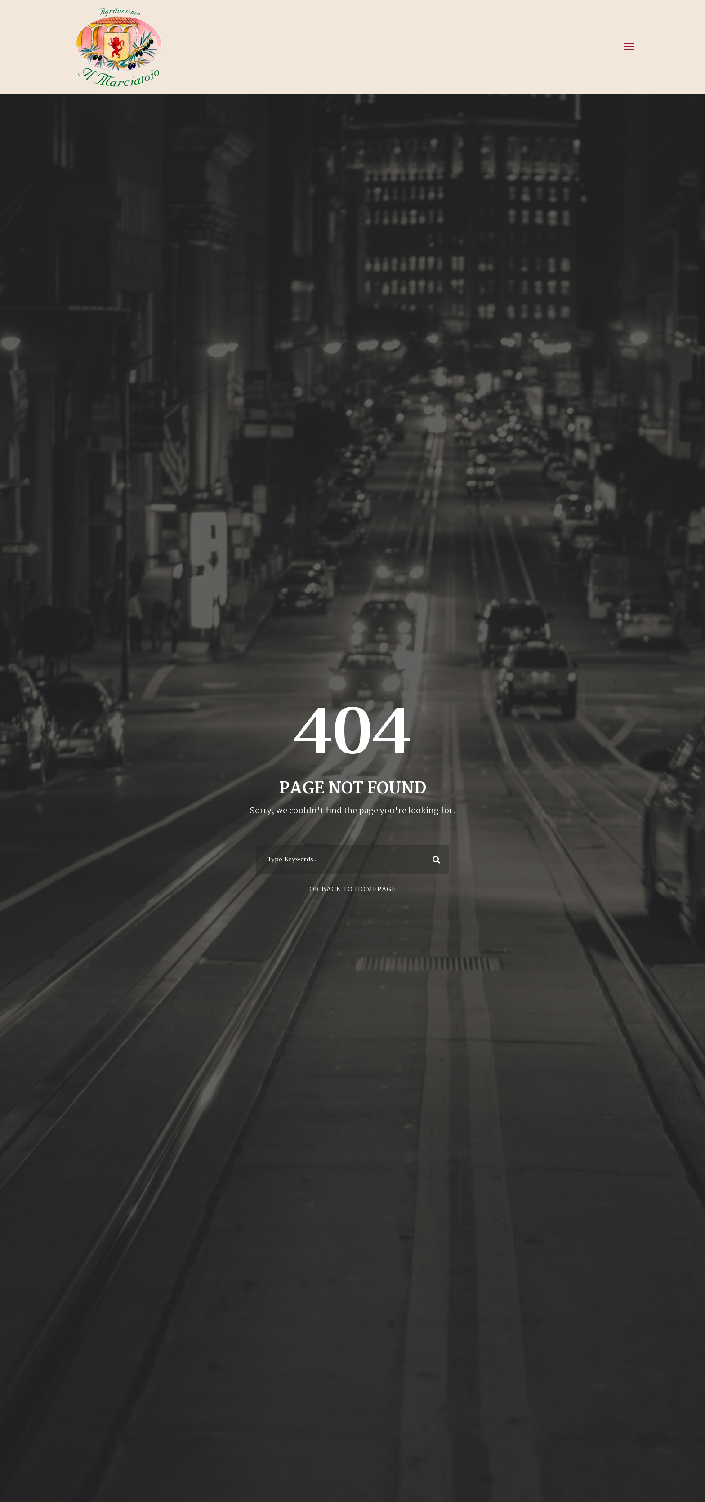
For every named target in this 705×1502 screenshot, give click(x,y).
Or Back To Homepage (352, 889)
